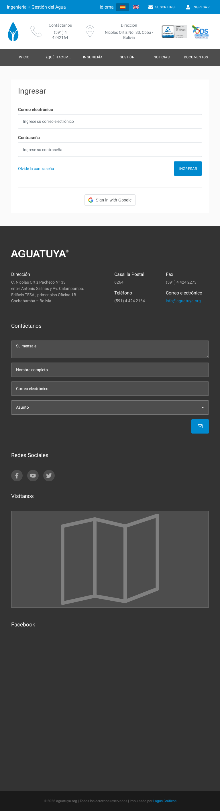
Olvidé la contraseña (36, 168)
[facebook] (17, 475)
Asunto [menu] (22, 407)
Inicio (24, 57)
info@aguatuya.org (183, 300)
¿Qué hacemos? (60, 57)
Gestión (127, 57)
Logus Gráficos (164, 801)
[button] (110, 200)
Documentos (196, 57)
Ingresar (188, 169)
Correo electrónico (35, 109)
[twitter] (49, 475)
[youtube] (33, 475)
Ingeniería (93, 57)
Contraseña (29, 137)
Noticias (162, 57)
